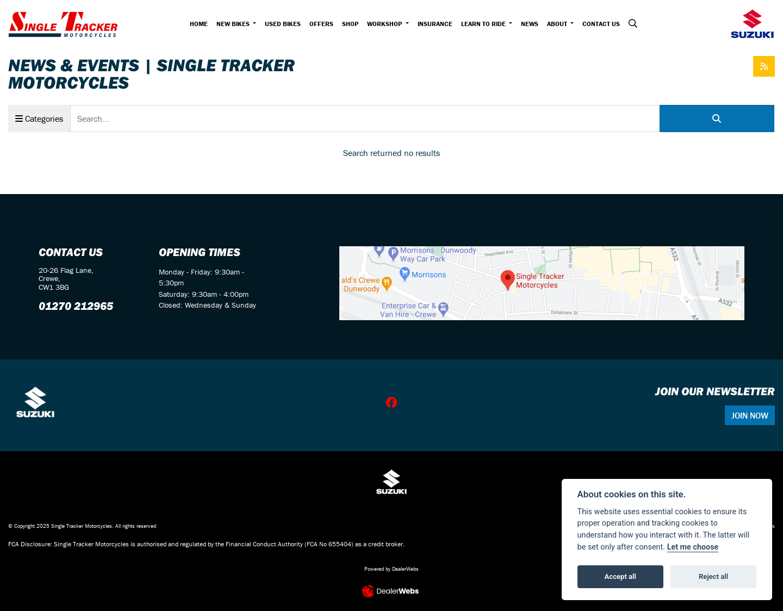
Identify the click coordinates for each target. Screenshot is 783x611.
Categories (39, 118)
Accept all (620, 576)
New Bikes (233, 24)
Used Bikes (283, 24)
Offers (321, 24)
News (529, 24)
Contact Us (601, 24)
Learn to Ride (484, 24)
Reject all (713, 576)
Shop (350, 24)
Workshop (385, 24)
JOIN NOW (749, 415)
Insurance (435, 24)
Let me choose (693, 547)
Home (199, 24)
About (558, 24)
